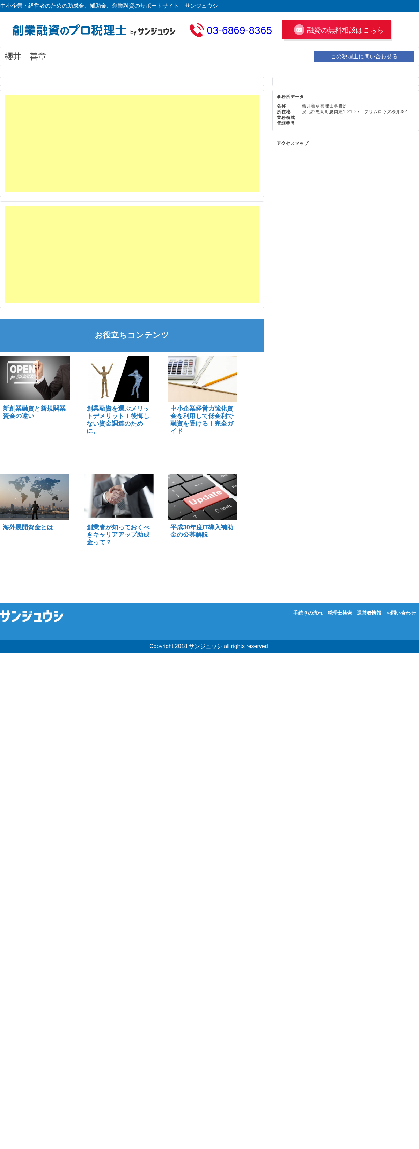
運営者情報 (369, 613)
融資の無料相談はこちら (345, 30)
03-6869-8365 (239, 30)
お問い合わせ (401, 613)
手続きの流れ (308, 613)
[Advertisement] (87, 143)
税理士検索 (340, 613)
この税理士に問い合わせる (364, 56)
